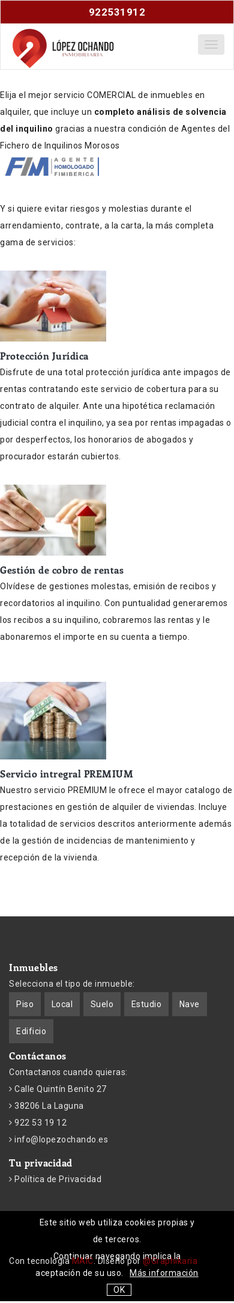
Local (62, 1004)
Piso (25, 1004)
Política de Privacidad (57, 1179)
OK (119, 1290)
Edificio (31, 1031)
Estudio (146, 1004)
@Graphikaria (170, 1261)
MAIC (83, 1261)
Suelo (102, 1004)
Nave (189, 1004)
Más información (164, 1273)
